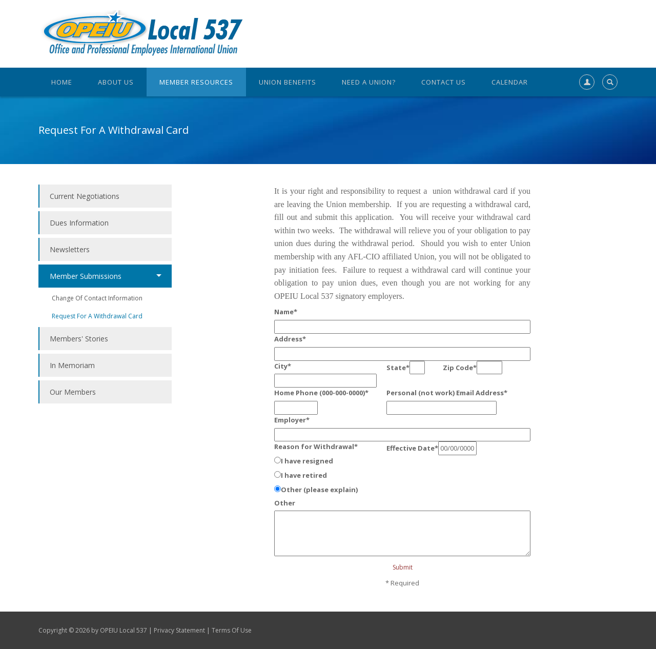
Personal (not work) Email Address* (446, 392)
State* (397, 367)
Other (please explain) (319, 489)
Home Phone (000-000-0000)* (321, 392)
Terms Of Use (232, 630)
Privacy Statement (179, 630)
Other (284, 503)
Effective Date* (412, 448)
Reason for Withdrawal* (316, 446)
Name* (285, 311)
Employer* (292, 419)
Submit (403, 567)
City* (282, 366)
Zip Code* (460, 367)
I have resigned (307, 460)
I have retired (304, 475)
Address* (290, 338)
